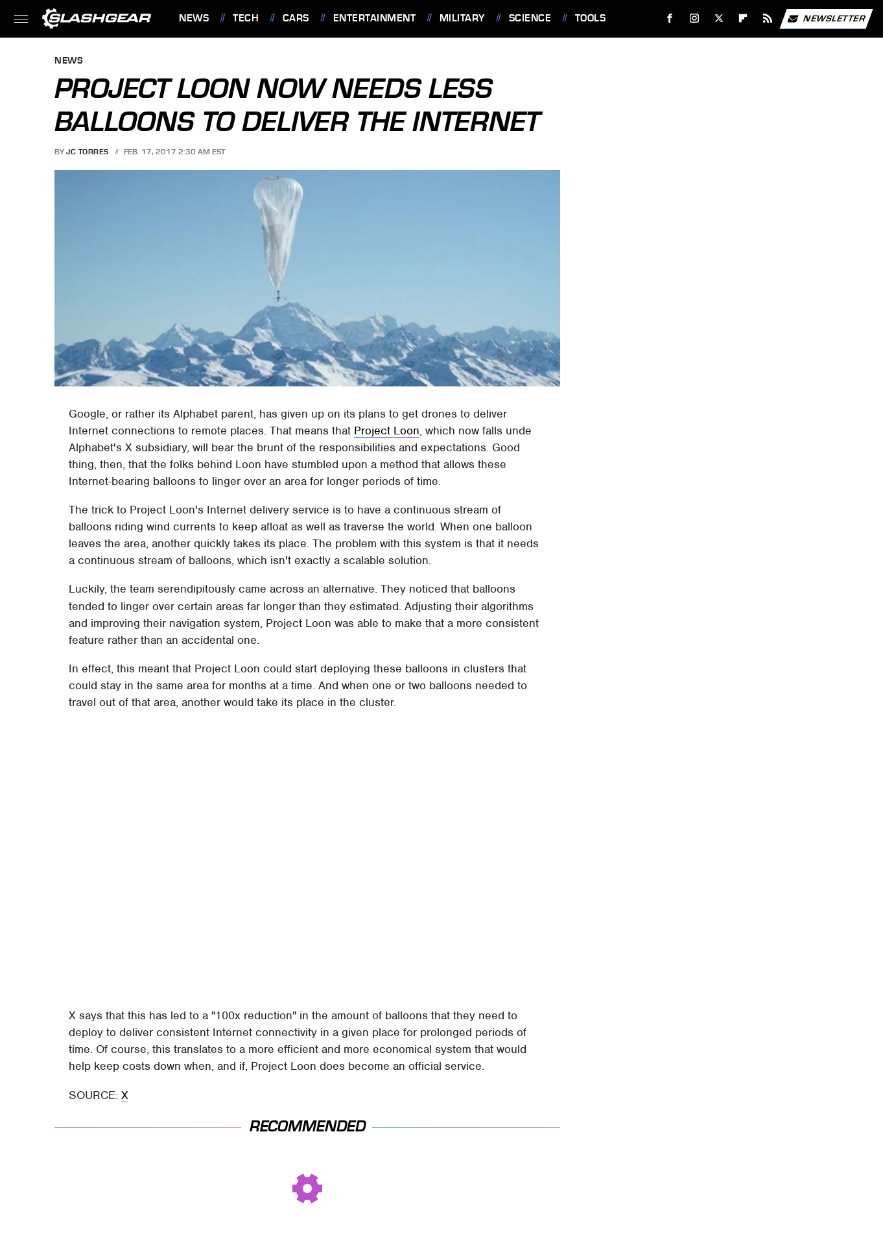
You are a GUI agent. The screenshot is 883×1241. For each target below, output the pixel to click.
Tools (590, 18)
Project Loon (386, 430)
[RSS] (768, 18)
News (194, 18)
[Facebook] (670, 18)
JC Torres (87, 151)
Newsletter (826, 19)
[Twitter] (718, 18)
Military (462, 18)
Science (530, 18)
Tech (246, 18)
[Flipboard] (743, 18)
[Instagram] (694, 18)
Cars (296, 18)
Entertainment (374, 18)
